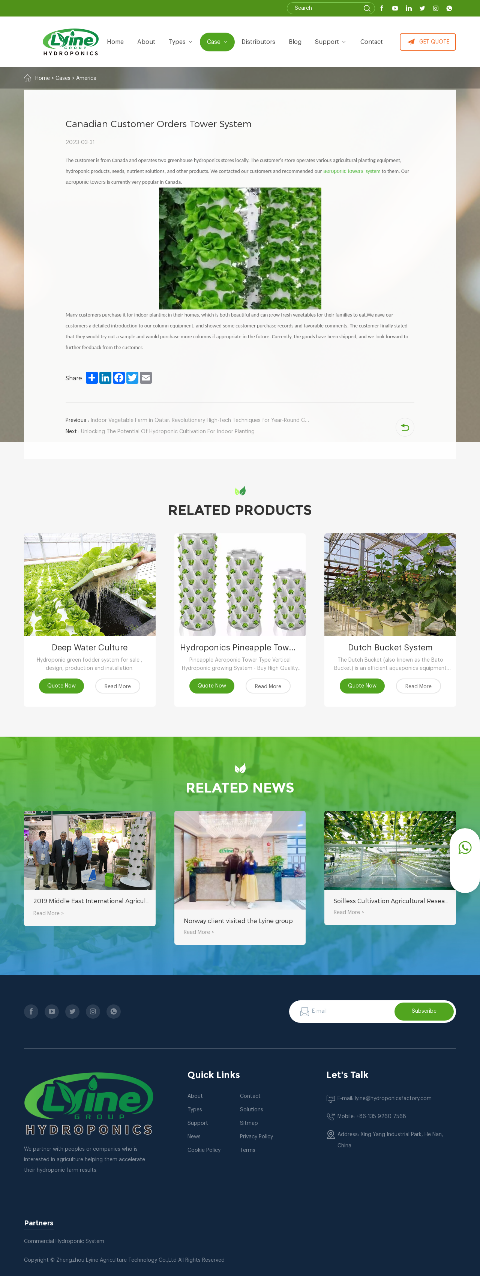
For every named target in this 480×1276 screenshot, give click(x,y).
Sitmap (249, 1123)
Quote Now (61, 686)
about (147, 42)
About (195, 1096)
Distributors (259, 42)
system (372, 171)
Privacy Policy (256, 1136)
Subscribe (424, 1011)
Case (217, 42)
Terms (247, 1150)
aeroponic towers (343, 171)
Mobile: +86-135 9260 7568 (372, 1116)
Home (116, 42)
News (194, 1136)
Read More (118, 686)
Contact (371, 42)
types (182, 42)
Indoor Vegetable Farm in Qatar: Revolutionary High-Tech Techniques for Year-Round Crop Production (188, 420)
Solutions (251, 1109)
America (86, 78)
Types (195, 1109)
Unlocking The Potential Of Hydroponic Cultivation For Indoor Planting (160, 431)
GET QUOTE (428, 42)
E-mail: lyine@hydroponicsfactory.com (385, 1098)
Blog (295, 42)
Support (331, 42)
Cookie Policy (204, 1150)
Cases (63, 78)
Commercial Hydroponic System (64, 1241)
